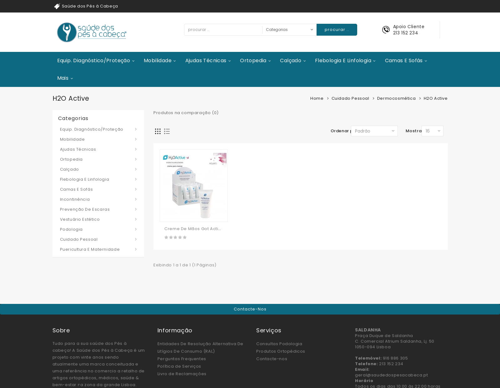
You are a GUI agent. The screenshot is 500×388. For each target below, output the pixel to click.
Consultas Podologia (279, 344)
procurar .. (337, 30)
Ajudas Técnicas (206, 60)
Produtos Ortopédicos (280, 351)
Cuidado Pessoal (350, 98)
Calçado (290, 60)
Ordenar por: (345, 131)
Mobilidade (158, 60)
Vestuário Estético (80, 219)
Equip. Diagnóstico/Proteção (93, 60)
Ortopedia (253, 60)
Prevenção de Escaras (85, 209)
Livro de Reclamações (182, 374)
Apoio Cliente (409, 26)
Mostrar (414, 131)
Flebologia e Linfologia (343, 60)
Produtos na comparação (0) (186, 113)
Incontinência (75, 199)
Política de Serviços (179, 366)
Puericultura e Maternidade (90, 249)
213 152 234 (405, 33)
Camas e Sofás (404, 60)
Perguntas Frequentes (182, 359)
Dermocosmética (396, 98)
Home (316, 98)
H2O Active (436, 98)
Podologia (71, 229)
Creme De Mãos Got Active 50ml (199, 229)
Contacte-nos (250, 309)
